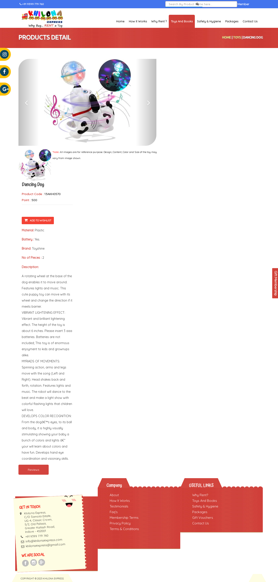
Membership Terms (124, 518)
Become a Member (235, 4)
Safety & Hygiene (209, 21)
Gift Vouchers (202, 518)
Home (120, 21)
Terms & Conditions (124, 529)
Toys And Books (204, 501)
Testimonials (119, 506)
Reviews (33, 470)
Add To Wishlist (37, 220)
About (114, 495)
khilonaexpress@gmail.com (45, 545)
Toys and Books (182, 21)
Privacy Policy (120, 523)
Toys (237, 37)
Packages (231, 21)
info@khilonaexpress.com (43, 540)
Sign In (212, 4)
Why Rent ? (159, 21)
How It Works (138, 21)
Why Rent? (200, 495)
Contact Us (250, 21)
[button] (28, 102)
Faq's (114, 512)
